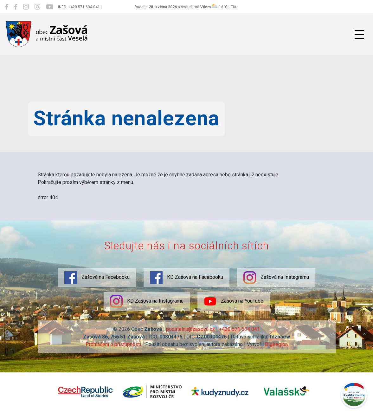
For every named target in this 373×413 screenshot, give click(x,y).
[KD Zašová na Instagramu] (37, 7)
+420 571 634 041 (239, 329)
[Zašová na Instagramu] (26, 7)
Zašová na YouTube (233, 301)
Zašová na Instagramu (276, 277)
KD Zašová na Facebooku (186, 277)
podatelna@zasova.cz (190, 329)
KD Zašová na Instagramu (146, 301)
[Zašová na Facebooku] (6, 7)
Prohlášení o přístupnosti (113, 344)
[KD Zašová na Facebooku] (15, 7)
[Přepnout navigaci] (359, 35)
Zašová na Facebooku (97, 277)
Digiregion (276, 344)
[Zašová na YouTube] (49, 7)
